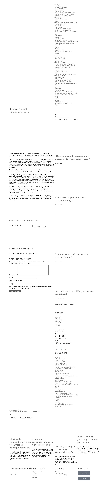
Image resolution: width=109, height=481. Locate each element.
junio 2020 (58, 324)
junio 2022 (58, 317)
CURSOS (57, 49)
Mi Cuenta (57, 53)
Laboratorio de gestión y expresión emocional (88, 439)
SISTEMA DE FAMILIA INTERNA (63, 28)
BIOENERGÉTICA (59, 26)
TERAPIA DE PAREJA (60, 11)
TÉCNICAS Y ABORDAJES (62, 20)
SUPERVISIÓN (58, 17)
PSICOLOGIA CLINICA (61, 7)
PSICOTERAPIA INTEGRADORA (63, 30)
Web (10, 285)
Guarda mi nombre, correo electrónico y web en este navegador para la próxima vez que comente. (30, 289)
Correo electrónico (15, 282)
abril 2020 (57, 326)
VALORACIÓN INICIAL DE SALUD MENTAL (66, 31)
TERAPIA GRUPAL (60, 39)
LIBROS (57, 47)
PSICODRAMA (58, 27)
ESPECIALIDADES (60, 5)
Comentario (13, 277)
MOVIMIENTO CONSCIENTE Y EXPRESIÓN (66, 41)
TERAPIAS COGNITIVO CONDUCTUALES (66, 23)
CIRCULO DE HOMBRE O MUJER (64, 40)
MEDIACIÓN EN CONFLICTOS (63, 15)
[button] (34, 226)
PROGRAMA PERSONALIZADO (63, 51)
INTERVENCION (59, 18)
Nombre (12, 279)
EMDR (56, 21)
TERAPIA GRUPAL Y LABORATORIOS (65, 14)
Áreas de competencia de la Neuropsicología (42, 442)
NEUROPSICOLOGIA (60, 8)
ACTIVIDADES (58, 36)
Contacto (57, 44)
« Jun (56, 342)
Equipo (57, 33)
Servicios (57, 4)
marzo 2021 (58, 323)
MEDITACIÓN (58, 37)
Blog (56, 34)
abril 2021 (57, 321)
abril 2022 (57, 318)
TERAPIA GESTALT (60, 24)
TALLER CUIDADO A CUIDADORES (64, 43)
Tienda (56, 46)
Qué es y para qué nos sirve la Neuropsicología (65, 449)
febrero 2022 (58, 320)
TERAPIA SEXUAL (59, 10)
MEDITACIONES (59, 50)
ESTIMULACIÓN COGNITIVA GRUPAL (65, 13)
